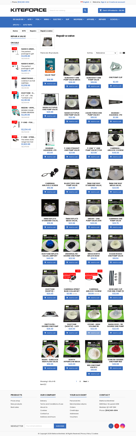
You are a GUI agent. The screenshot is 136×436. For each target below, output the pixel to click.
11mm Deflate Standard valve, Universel (50, 220)
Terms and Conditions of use (51, 404)
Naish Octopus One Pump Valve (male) (50, 109)
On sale (15, 42)
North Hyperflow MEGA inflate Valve (72, 361)
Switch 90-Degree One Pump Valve (50, 326)
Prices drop (15, 401)
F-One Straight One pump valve (71, 149)
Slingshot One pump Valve (93, 79)
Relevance (106, 53)
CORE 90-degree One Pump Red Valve (115, 361)
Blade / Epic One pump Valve (71, 184)
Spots (16, 25)
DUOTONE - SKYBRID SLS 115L (28, 93)
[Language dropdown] (86, 2)
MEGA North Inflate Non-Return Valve (93, 256)
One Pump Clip (115, 77)
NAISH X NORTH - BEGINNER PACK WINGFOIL (28, 64)
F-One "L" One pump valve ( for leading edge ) (94, 150)
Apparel (90, 19)
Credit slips (74, 410)
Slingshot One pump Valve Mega (72, 79)
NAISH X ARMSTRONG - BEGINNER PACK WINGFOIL (28, 49)
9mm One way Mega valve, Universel (115, 185)
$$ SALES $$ (18, 19)
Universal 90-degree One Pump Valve (72, 256)
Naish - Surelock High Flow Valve (50, 360)
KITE (29, 19)
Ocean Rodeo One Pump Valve (115, 255)
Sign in (103, 2)
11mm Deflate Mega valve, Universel (72, 220)
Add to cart (50, 84)
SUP (67, 19)
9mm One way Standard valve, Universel (93, 185)
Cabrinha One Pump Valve (115, 219)
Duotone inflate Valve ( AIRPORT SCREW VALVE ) (50, 256)
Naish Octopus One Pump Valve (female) (71, 115)
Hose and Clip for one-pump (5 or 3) (116, 291)
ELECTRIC (57, 19)
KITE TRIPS (27, 25)
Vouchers (74, 417)
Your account (78, 395)
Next (86, 381)
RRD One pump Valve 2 (93, 366)
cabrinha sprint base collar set (72, 290)
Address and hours (48, 417)
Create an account (117, 2)
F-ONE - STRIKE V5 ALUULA (28, 137)
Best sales (15, 407)
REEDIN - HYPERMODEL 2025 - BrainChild (28, 108)
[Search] (68, 10)
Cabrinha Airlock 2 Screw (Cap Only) (50, 185)
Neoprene (78, 19)
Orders (73, 407)
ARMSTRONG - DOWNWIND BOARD (28, 78)
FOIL (38, 19)
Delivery (43, 401)
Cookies (43, 410)
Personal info (75, 401)
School (114, 19)
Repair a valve (18, 36)
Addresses (74, 413)
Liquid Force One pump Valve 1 (93, 114)
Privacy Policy (86, 434)
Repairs (102, 19)
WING (46, 19)
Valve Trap (50, 75)
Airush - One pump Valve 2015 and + (93, 220)
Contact (104, 395)
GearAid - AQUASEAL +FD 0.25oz (115, 115)
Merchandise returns (78, 404)
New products (16, 404)
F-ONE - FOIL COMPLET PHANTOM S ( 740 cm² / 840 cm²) (28, 122)
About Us (43, 407)
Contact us (44, 413)
